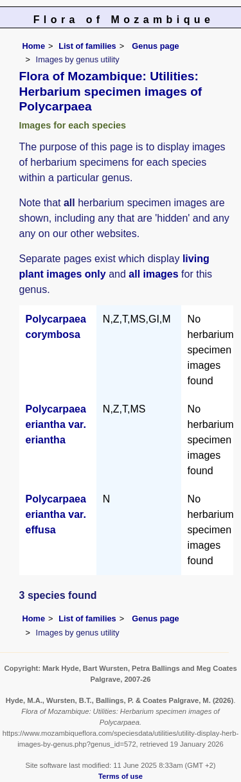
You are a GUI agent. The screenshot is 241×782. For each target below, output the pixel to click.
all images (153, 274)
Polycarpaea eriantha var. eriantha (56, 424)
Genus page (155, 46)
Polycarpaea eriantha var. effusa (56, 514)
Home (34, 46)
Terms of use (120, 776)
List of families (87, 46)
